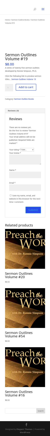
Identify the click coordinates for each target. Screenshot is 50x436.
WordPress (25, 432)
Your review (15, 153)
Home (7, 20)
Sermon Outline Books (20, 20)
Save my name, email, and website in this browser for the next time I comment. (24, 198)
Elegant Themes (24, 429)
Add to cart (26, 87)
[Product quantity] (9, 87)
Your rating (15, 149)
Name (12, 170)
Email (12, 183)
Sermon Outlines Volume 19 (23, 79)
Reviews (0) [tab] (13, 110)
